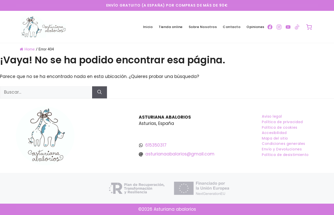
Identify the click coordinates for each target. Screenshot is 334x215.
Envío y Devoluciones (282, 149)
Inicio (148, 26)
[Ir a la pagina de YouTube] (288, 27)
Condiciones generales (283, 143)
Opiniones (255, 26)
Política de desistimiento (285, 154)
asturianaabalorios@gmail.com (179, 154)
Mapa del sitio (275, 138)
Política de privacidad (282, 121)
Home (27, 49)
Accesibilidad (274, 132)
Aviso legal (272, 116)
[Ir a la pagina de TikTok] (297, 27)
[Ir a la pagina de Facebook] (269, 27)
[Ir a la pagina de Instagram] (279, 27)
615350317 (155, 145)
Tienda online (171, 26)
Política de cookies (279, 127)
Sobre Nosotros (203, 26)
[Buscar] (99, 92)
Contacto (231, 26)
